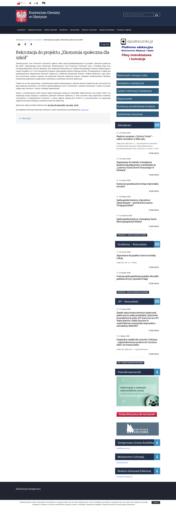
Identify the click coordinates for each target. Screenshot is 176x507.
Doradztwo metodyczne (130, 83)
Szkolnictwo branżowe (130, 114)
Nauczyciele (74, 30)
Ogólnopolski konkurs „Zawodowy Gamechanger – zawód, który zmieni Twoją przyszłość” (134, 203)
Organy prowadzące (107, 30)
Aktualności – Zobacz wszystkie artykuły (132, 235)
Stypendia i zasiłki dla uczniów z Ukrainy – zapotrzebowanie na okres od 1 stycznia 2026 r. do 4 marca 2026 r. (136, 342)
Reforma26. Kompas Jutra (132, 75)
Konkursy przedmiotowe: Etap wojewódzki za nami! (137, 185)
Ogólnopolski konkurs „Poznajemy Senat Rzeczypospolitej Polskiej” (136, 220)
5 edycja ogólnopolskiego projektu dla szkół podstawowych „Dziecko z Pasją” (137, 277)
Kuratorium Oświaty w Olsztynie (44, 14)
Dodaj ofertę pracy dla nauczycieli (136, 414)
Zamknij (155, 502)
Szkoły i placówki (50, 30)
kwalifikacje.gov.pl (123, 448)
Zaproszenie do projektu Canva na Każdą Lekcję (136, 257)
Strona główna (28, 40)
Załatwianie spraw (35, 30)
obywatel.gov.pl (122, 462)
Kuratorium (21, 30)
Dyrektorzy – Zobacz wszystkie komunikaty (133, 292)
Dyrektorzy (63, 30)
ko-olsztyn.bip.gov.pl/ (124, 477)
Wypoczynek (124, 98)
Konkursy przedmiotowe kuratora (136, 106)
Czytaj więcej (154, 153)
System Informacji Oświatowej (134, 90)
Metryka (26, 118)
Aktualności (39, 40)
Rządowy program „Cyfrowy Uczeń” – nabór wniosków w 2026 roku (134, 137)
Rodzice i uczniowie (89, 30)
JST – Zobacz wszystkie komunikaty (130, 363)
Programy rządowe (124, 30)
